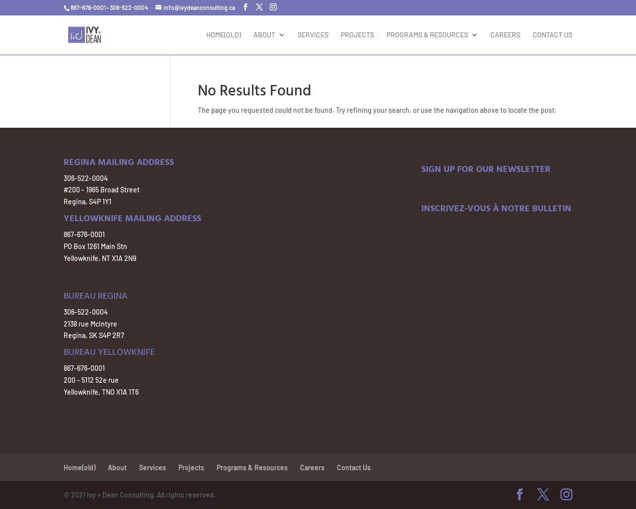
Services (313, 35)
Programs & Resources (427, 35)
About (264, 35)
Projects (357, 35)
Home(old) (223, 35)
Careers (505, 35)
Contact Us (552, 35)
